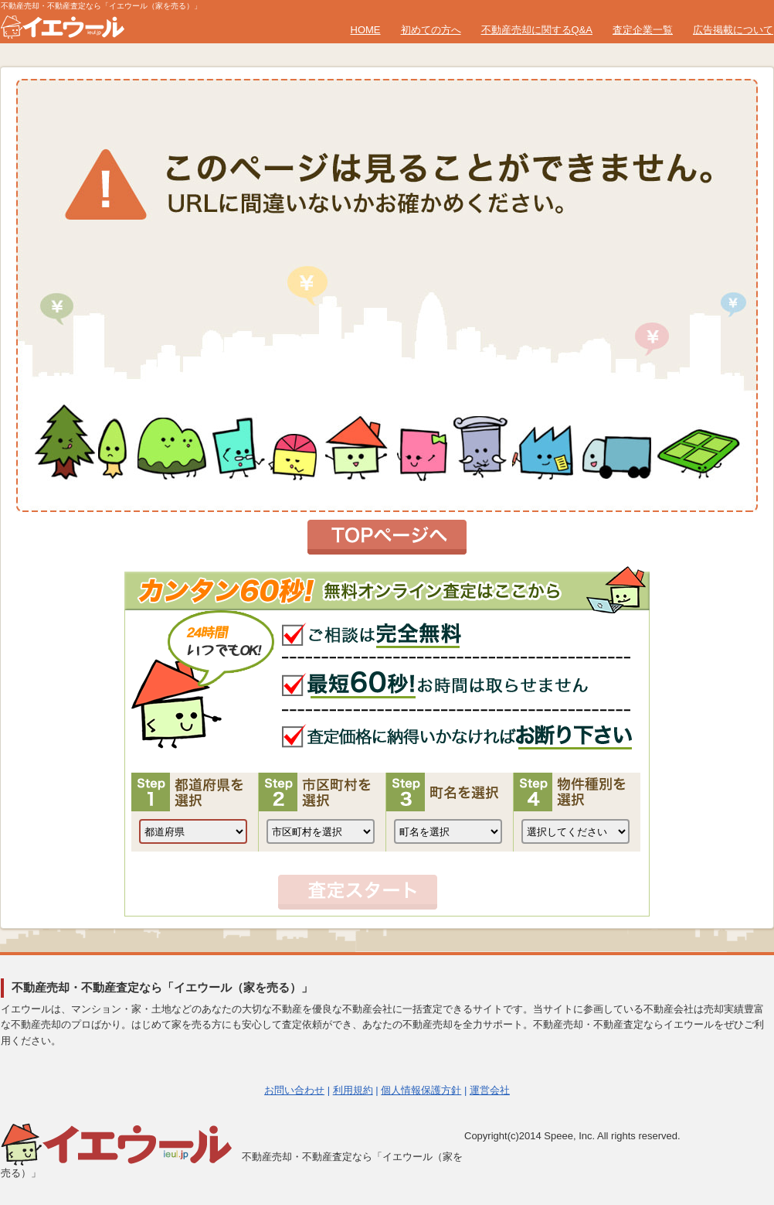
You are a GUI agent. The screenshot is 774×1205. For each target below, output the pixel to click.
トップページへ (387, 537)
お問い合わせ (294, 1090)
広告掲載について (733, 30)
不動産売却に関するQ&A (536, 30)
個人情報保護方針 (421, 1090)
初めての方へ (431, 30)
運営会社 (490, 1090)
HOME (366, 30)
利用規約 (353, 1090)
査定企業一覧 (643, 30)
